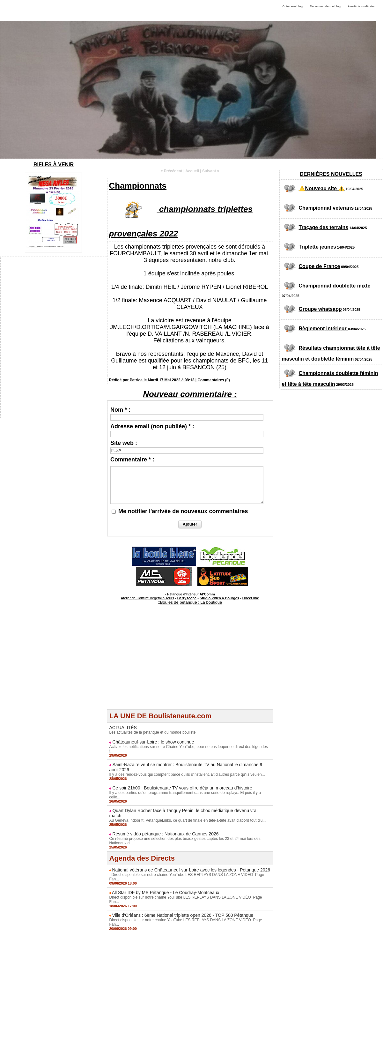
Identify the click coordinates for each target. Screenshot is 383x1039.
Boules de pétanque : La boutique (191, 602)
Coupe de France (319, 266)
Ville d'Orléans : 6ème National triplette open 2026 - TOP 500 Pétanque (182, 915)
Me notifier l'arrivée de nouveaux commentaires (183, 511)
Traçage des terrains (324, 227)
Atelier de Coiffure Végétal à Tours (147, 598)
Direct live (250, 598)
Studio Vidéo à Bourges (219, 598)
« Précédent (171, 171)
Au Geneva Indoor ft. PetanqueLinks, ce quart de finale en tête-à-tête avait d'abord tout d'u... (187, 820)
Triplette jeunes (317, 247)
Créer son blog (292, 6)
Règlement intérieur (323, 328)
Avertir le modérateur (362, 6)
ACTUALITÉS (123, 727)
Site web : (123, 443)
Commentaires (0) (213, 380)
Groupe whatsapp (320, 309)
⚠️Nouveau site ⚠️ (322, 188)
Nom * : (120, 410)
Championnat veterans (326, 208)
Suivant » (210, 171)
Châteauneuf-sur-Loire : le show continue (153, 741)
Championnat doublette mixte (335, 285)
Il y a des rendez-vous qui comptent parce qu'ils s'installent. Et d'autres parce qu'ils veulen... (187, 774)
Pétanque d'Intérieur (191, 594)
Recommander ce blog (325, 6)
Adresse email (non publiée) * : (152, 426)
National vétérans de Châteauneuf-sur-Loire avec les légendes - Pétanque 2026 (191, 869)
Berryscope (187, 598)
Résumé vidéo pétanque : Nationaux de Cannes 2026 (165, 833)
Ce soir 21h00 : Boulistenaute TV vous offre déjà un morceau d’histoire (182, 787)
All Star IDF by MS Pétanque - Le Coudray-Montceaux (165, 892)
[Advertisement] (190, 664)
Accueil (192, 171)
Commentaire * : (132, 459)
